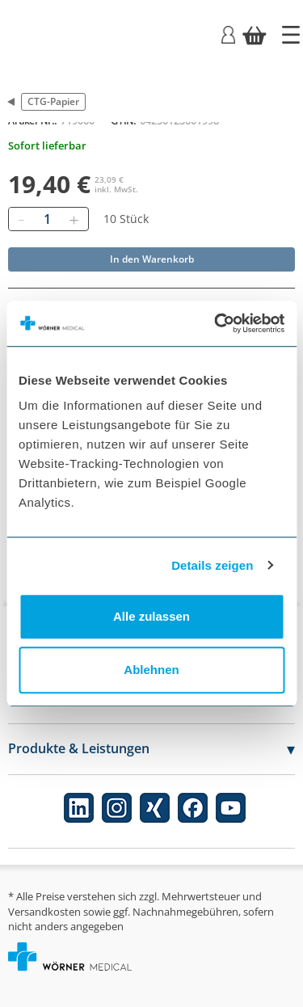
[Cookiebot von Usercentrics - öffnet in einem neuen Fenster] (215, 323)
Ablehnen (151, 669)
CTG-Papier (53, 101)
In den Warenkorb (152, 259)
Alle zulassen (151, 616)
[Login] (228, 33)
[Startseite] (291, 35)
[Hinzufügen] (73, 219)
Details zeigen (212, 565)
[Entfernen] (21, 219)
